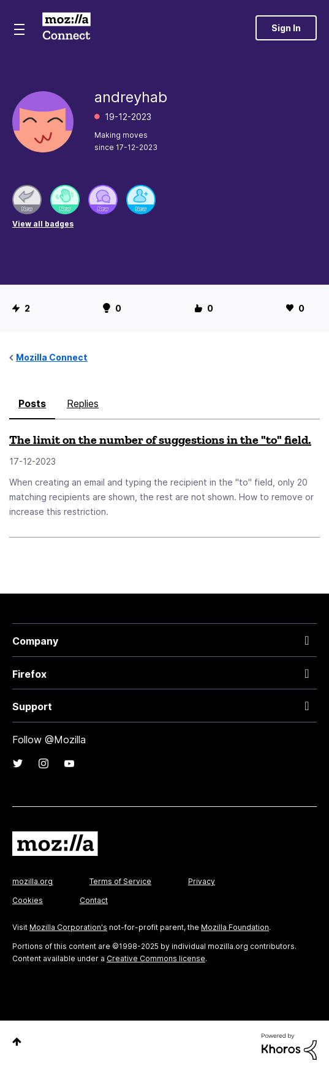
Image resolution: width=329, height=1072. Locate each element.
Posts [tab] (32, 403)
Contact (94, 900)
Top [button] (17, 1041)
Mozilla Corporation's (68, 927)
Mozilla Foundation (235, 927)
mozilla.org (32, 881)
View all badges (43, 223)
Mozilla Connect (66, 27)
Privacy (201, 881)
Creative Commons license (156, 958)
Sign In (286, 28)
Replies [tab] (83, 403)
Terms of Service (120, 881)
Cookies (27, 900)
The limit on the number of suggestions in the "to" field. (160, 439)
